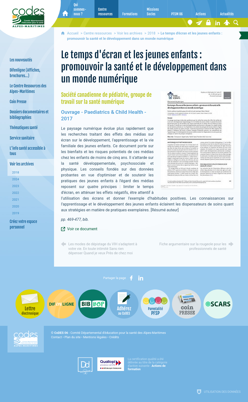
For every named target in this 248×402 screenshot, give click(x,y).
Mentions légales (95, 337)
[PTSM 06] (180, 9)
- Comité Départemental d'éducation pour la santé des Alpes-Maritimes (110, 333)
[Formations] (131, 9)
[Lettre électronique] (199, 22)
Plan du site (72, 337)
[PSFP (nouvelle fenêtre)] (155, 304)
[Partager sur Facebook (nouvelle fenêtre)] (131, 278)
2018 (151, 33)
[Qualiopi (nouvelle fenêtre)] (133, 364)
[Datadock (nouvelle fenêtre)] (85, 365)
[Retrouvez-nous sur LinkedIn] (217, 22)
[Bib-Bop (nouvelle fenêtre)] (92, 304)
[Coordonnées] (189, 22)
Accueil (73, 33)
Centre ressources (98, 33)
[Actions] (204, 9)
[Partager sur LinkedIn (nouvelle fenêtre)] (141, 278)
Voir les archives (129, 33)
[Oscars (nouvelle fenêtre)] (217, 304)
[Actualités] (229, 9)
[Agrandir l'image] (197, 139)
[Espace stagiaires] (208, 22)
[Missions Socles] (155, 9)
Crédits (114, 337)
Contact (56, 337)
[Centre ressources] (106, 9)
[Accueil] (65, 9)
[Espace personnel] (226, 22)
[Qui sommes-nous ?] (82, 9)
